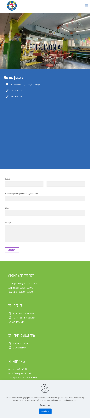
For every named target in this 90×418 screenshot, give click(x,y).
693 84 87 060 (17, 97)
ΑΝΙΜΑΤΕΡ (18, 321)
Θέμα (7, 208)
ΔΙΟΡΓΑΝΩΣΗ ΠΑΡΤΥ (23, 313)
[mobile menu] (86, 5)
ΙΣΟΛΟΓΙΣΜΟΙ (19, 347)
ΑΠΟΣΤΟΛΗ (12, 250)
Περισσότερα (45, 405)
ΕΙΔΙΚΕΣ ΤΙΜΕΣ (20, 343)
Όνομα (8, 179)
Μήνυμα (8, 223)
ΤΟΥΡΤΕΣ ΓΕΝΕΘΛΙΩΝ (24, 317)
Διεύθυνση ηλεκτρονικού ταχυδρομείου (22, 193)
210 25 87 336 (17, 91)
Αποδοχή (45, 411)
